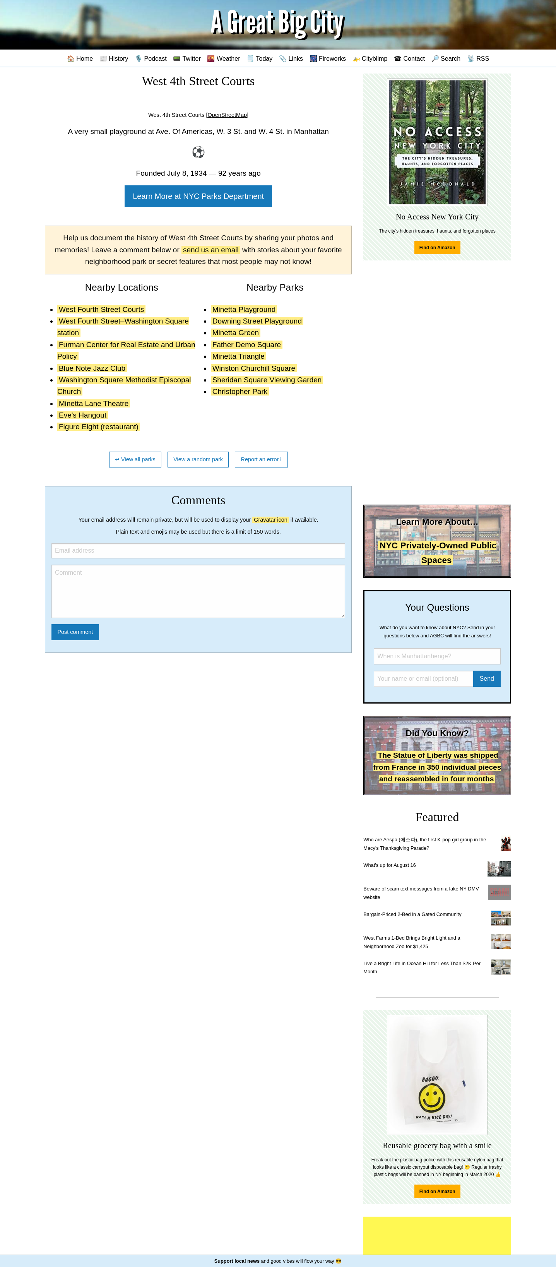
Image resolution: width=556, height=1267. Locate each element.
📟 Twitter (187, 58)
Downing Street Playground (257, 321)
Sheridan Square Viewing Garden (267, 380)
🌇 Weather (223, 58)
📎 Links (291, 58)
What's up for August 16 (389, 865)
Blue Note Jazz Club (92, 368)
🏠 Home (80, 58)
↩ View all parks (135, 459)
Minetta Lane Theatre (93, 403)
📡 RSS (478, 58)
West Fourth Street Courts (101, 309)
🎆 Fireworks (328, 58)
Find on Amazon (437, 247)
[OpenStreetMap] (227, 115)
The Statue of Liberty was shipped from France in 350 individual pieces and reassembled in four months (437, 767)
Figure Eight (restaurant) (99, 427)
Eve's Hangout (82, 415)
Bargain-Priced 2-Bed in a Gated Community (412, 914)
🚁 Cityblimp (370, 58)
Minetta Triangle (238, 356)
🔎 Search (446, 58)
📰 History (113, 58)
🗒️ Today (259, 58)
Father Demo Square (246, 345)
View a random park (198, 459)
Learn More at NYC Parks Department (198, 196)
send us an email (211, 250)
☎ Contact (409, 58)
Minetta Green (235, 333)
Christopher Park (240, 391)
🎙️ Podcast (151, 58)
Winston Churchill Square (253, 368)
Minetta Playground (244, 309)
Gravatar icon (270, 520)
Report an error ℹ (261, 459)
